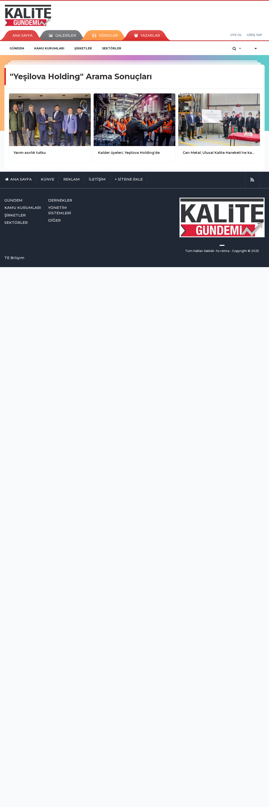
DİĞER (54, 220)
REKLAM (71, 179)
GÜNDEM (17, 48)
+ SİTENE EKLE (129, 179)
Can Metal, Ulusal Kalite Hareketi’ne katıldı (219, 152)
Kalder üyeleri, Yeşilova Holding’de (129, 152)
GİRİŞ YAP (254, 35)
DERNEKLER (60, 200)
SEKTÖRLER (111, 48)
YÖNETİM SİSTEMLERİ (59, 210)
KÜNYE (47, 179)
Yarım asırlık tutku (29, 152)
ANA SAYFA (22, 35)
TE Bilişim (14, 257)
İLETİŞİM (97, 179)
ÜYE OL (236, 35)
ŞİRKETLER (83, 48)
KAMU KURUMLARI (49, 48)
